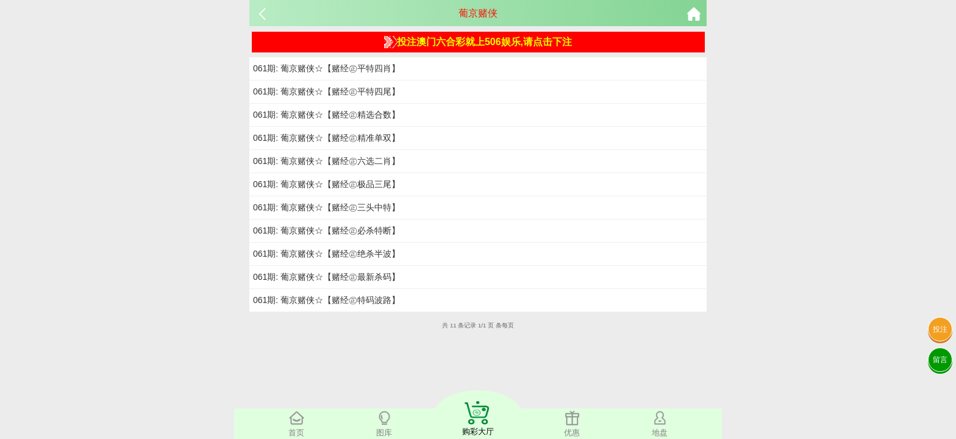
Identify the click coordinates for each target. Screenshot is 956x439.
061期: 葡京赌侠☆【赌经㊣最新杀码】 (326, 277)
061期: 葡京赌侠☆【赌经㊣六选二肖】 (326, 161)
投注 (940, 329)
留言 (940, 359)
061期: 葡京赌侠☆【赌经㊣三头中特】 (326, 207)
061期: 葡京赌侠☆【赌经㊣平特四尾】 (326, 91)
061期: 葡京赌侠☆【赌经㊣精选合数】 (326, 115)
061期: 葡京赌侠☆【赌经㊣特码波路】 (326, 300)
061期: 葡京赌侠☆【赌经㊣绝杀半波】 (326, 254)
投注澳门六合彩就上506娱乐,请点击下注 (478, 42)
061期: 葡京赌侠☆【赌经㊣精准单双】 (326, 138)
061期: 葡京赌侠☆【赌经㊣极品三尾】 (326, 184)
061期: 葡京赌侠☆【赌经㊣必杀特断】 (326, 230)
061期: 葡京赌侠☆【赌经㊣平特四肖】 (326, 68)
